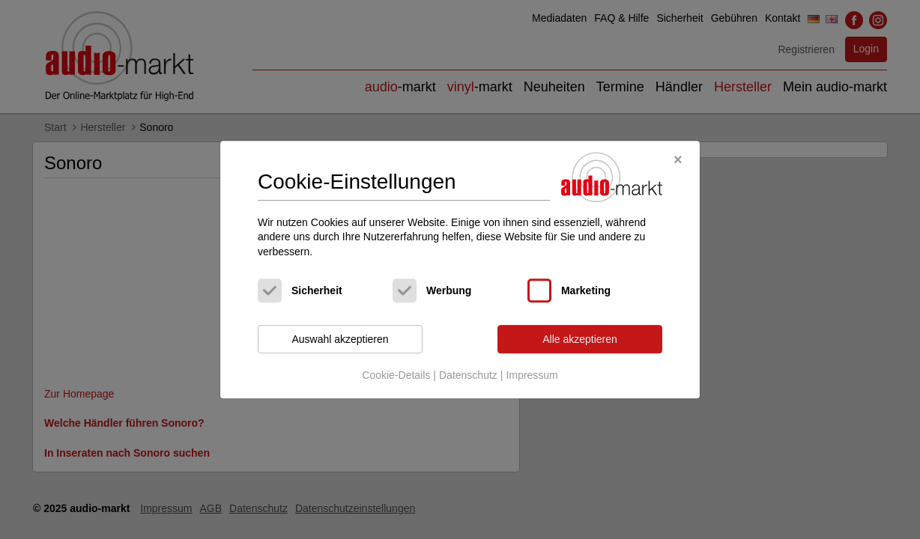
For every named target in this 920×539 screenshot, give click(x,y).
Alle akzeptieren (579, 339)
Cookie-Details (396, 375)
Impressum (531, 375)
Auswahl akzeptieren (339, 339)
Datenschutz (468, 375)
